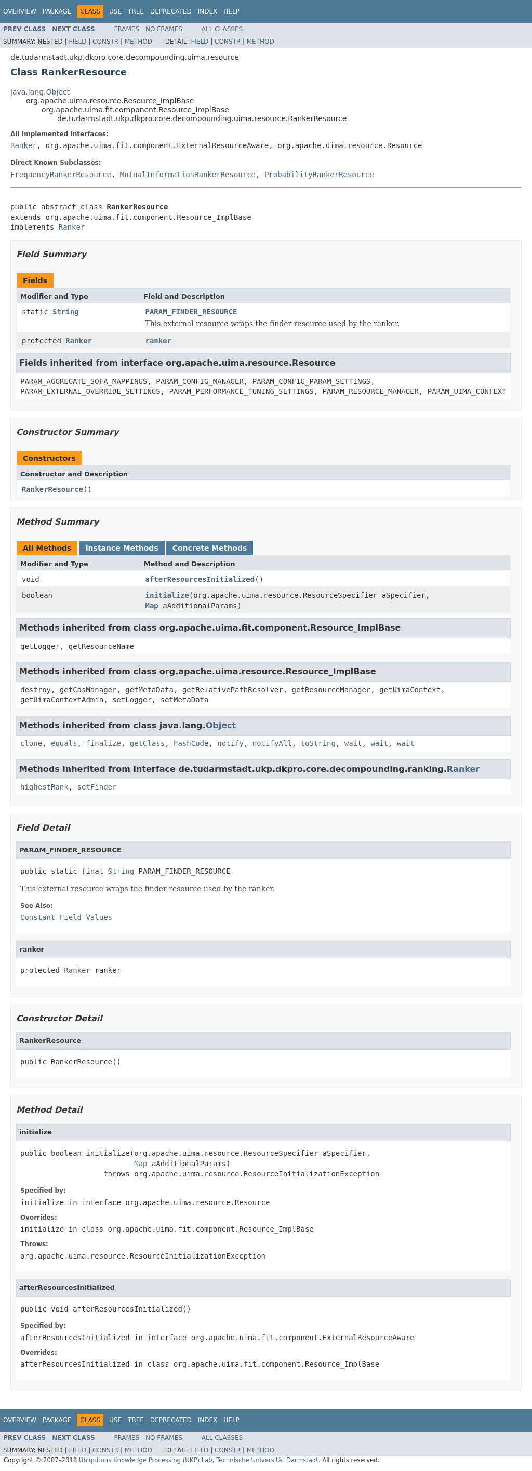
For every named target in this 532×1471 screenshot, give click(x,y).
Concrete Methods (209, 548)
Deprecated (171, 11)
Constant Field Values (66, 917)
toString (318, 743)
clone (31, 743)
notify (230, 743)
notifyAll (272, 743)
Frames (127, 29)
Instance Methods (121, 548)
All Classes (222, 29)
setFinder (97, 787)
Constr (105, 41)
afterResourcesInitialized (200, 579)
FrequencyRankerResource (60, 174)
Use (115, 11)
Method (138, 41)
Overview (19, 11)
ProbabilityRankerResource (319, 174)
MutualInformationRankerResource (188, 174)
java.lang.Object (40, 92)
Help (231, 11)
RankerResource (52, 489)
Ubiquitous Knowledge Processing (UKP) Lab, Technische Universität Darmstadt (198, 1460)
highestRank (44, 787)
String (65, 311)
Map (151, 605)
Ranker (23, 145)
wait (353, 743)
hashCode (191, 743)
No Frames (163, 29)
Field (77, 41)
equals (64, 743)
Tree (136, 11)
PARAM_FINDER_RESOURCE (191, 311)
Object (221, 725)
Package (57, 11)
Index (208, 11)
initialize (167, 595)
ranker (158, 341)
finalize (103, 743)
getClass (147, 743)
